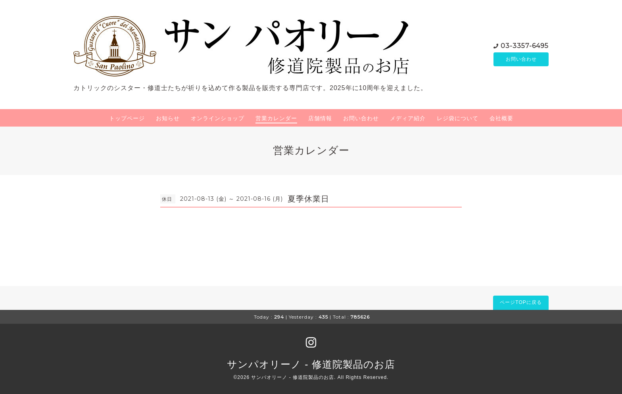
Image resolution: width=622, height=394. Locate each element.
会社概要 (501, 118)
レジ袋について (457, 118)
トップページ (127, 118)
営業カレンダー (276, 118)
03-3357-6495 (525, 45)
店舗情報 (320, 118)
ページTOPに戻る (520, 302)
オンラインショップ (217, 118)
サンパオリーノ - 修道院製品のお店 (311, 364)
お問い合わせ (521, 59)
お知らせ (168, 118)
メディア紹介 (408, 118)
